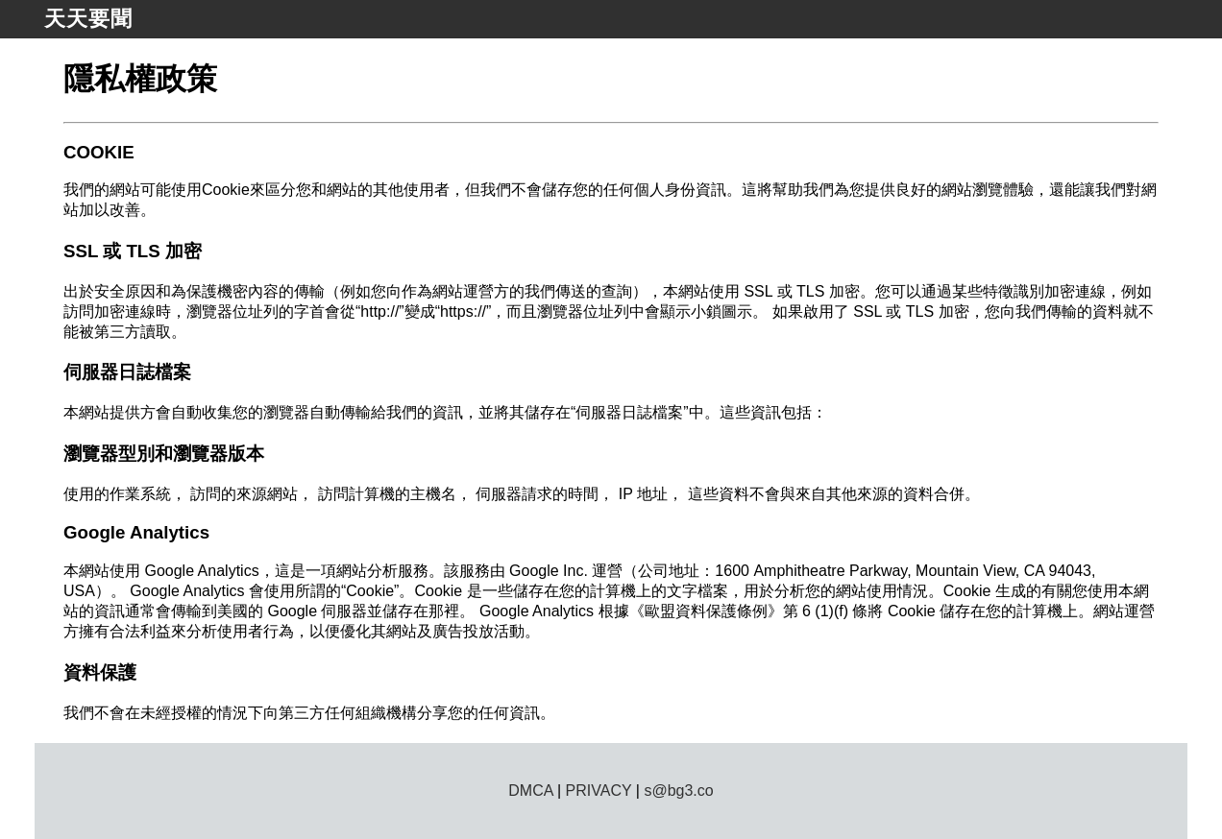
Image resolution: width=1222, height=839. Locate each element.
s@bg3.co (678, 790)
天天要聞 (88, 19)
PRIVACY (599, 790)
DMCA (530, 790)
